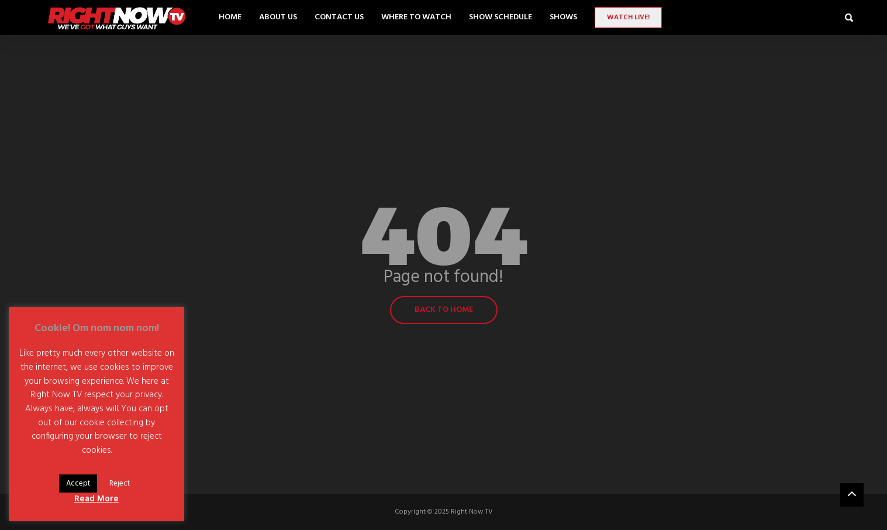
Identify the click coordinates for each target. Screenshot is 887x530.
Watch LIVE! (628, 17)
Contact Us (339, 17)
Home (230, 17)
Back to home (444, 309)
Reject (119, 483)
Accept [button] (78, 483)
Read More (96, 499)
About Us (278, 17)
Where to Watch (416, 17)
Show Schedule (500, 17)
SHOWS (563, 17)
